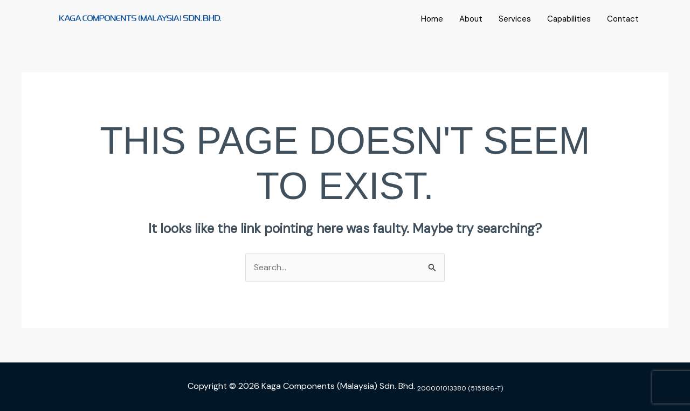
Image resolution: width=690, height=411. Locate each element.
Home (432, 18)
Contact (623, 18)
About (470, 18)
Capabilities (569, 18)
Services (515, 18)
